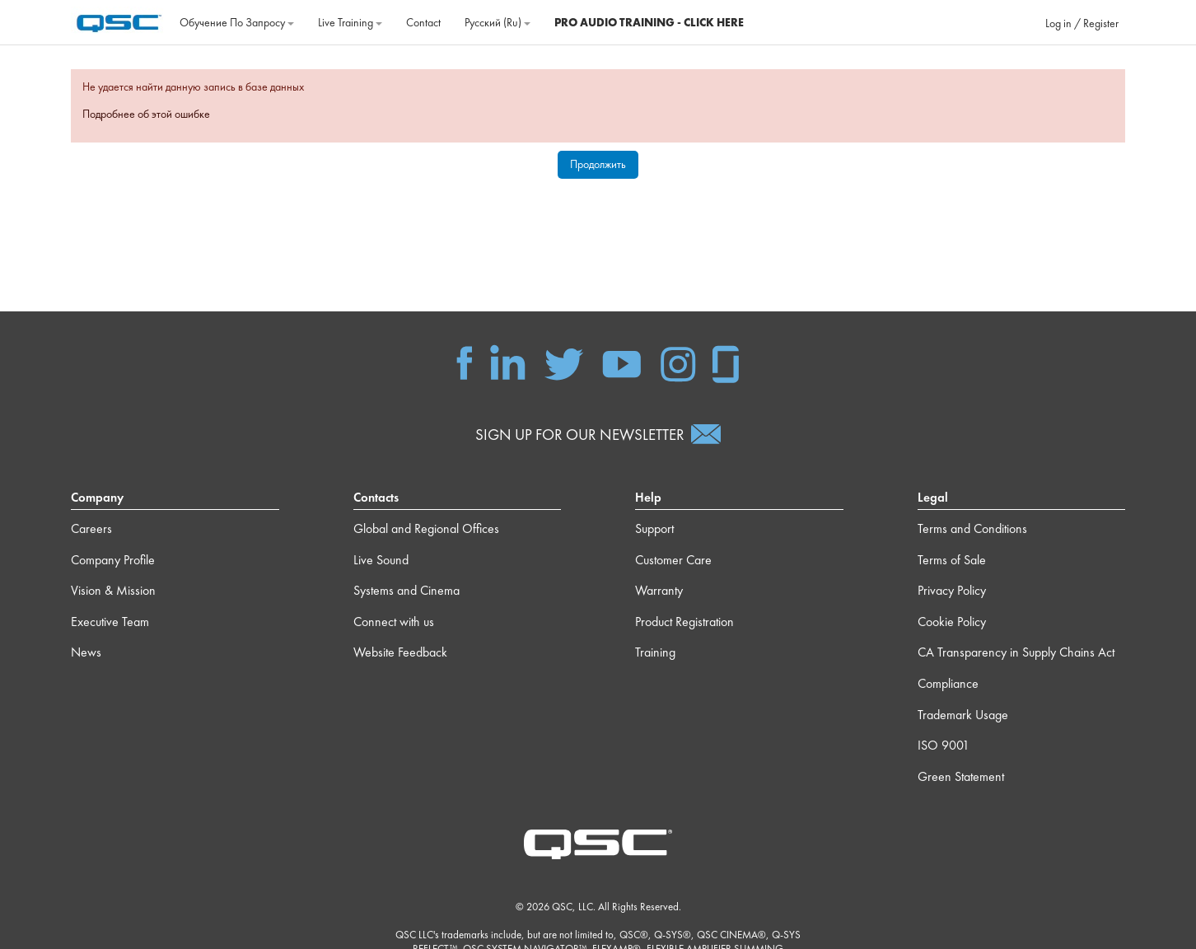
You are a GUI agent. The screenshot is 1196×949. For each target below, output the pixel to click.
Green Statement (961, 776)
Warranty (659, 590)
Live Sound (381, 559)
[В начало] (119, 20)
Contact (423, 22)
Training (655, 652)
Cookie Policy (952, 621)
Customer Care (673, 559)
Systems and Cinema (406, 590)
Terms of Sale (952, 559)
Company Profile (113, 559)
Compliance (948, 683)
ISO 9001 (943, 745)
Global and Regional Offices (426, 528)
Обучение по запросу (237, 22)
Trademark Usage (963, 714)
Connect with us (393, 621)
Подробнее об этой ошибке (146, 113)
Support (654, 528)
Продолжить (598, 164)
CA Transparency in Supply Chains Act (1016, 652)
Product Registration (684, 621)
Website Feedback (400, 652)
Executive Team (110, 621)
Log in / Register (1082, 23)
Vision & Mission (113, 590)
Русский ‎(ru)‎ (497, 22)
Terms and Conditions (972, 528)
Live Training (350, 22)
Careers (91, 528)
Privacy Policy (952, 590)
